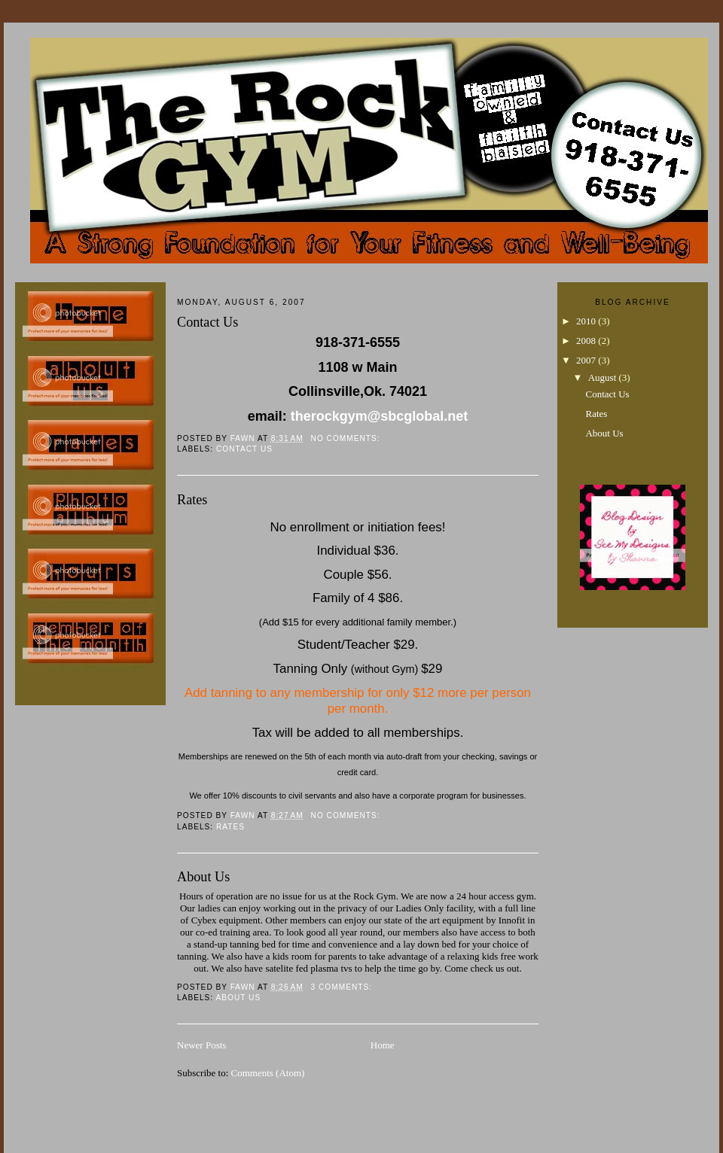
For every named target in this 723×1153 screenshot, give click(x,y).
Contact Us (207, 322)
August (603, 377)
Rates (192, 499)
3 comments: (343, 987)
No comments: (347, 438)
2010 (587, 321)
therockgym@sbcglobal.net (379, 416)
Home (383, 1045)
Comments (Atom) (268, 1072)
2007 (587, 360)
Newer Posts (201, 1045)
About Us (203, 876)
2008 (587, 340)
